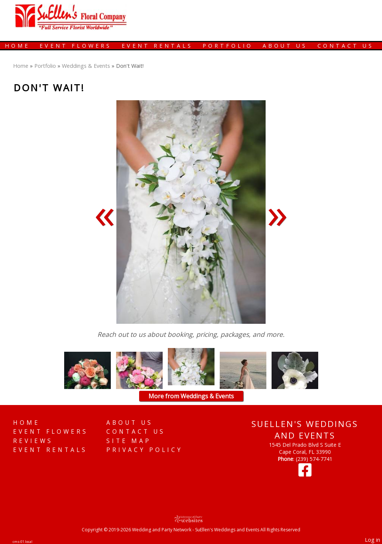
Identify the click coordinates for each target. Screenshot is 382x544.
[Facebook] (304, 473)
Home (17, 45)
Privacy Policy (144, 450)
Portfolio (228, 45)
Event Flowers (76, 45)
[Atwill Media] (191, 518)
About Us (285, 45)
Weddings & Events (86, 65)
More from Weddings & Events (191, 396)
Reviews (33, 441)
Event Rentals (157, 45)
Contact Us (345, 45)
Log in (372, 539)
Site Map (128, 441)
